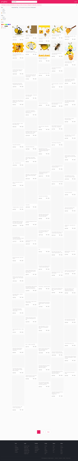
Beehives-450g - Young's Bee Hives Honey (70, 252)
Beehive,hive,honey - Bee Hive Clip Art (18, 258)
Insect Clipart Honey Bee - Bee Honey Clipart (70, 37)
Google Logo (26, 453)
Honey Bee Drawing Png (30, 146)
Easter (36, 452)
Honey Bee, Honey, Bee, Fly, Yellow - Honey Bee (31, 35)
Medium (3, 10)
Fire (53, 447)
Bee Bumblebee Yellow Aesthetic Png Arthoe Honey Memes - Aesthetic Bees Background (31, 287)
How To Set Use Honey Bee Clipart (69, 373)
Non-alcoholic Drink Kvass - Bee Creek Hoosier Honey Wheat (57, 232)
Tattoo (61, 453)
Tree (53, 452)
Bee (39, 249)
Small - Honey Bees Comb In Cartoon (18, 183)
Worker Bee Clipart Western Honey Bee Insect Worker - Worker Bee (17, 349)
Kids (45, 453)
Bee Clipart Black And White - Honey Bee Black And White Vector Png (70, 101)
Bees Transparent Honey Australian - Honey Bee (43, 58)
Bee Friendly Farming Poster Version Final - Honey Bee (57, 126)
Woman (46, 450)
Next (48, 432)
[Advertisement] (44, 16)
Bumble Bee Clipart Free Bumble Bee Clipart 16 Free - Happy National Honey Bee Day (31, 132)
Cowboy (46, 452)
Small (3, 11)
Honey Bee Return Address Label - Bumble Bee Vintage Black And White (17, 369)
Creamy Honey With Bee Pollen (44, 73)
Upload (75, 1)
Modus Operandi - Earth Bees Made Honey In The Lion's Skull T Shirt (70, 156)
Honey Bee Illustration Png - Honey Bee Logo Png (56, 35)
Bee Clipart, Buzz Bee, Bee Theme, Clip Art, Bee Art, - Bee (57, 252)
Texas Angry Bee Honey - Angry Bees (18, 330)
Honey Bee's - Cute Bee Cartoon (44, 286)
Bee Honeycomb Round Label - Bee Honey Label (57, 103)
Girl (45, 447)
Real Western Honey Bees (56, 142)
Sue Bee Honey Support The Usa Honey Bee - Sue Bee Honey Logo (18, 70)
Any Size (3, 12)
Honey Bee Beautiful (68, 192)
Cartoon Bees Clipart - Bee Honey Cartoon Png (69, 62)
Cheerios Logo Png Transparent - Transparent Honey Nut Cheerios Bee (44, 172)
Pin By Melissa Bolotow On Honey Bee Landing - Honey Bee (31, 52)
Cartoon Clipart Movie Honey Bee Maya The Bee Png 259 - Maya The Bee (31, 271)
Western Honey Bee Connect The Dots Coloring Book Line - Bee (31, 318)
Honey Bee (27, 204)
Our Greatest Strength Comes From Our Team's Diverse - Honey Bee (44, 231)
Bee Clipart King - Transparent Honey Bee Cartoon (70, 135)
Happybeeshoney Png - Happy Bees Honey (31, 241)
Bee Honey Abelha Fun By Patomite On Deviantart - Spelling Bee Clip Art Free (69, 289)
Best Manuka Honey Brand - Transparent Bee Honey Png (17, 84)
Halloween (36, 447)
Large (3, 9)
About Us (56, 458)
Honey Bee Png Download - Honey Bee (56, 68)
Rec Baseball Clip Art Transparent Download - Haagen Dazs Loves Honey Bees (18, 238)
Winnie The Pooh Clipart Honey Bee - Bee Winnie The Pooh (70, 271)
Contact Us (60, 458)
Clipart (3, 17)
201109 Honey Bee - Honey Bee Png (57, 84)
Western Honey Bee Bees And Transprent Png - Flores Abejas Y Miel (18, 277)
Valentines (36, 450)
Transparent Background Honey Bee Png (31, 222)
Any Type (4, 19)
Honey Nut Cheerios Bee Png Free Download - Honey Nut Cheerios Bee (31, 75)
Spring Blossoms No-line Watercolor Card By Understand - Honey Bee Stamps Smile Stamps (44, 150)
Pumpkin (16, 452)
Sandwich (16, 447)
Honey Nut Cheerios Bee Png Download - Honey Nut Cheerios (57, 352)
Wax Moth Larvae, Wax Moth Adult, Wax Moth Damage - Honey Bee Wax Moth (44, 215)
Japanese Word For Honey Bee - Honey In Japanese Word (31, 376)
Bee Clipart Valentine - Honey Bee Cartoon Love (18, 124)
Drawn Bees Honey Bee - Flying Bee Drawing (57, 272)
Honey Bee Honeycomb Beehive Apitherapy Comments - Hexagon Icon (57, 393)
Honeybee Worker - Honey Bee (18, 207)
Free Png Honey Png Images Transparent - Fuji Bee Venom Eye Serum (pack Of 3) (44, 383)
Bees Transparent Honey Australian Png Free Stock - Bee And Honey (18, 54)
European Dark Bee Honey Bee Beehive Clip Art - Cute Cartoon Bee (44, 303)
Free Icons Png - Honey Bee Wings (44, 127)
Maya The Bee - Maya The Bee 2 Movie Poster (31, 302)
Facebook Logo (26, 450)
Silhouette (4, 18)
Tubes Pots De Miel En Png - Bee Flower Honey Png (70, 208)
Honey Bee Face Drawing (43, 196)
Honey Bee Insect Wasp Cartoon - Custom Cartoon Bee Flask (44, 266)
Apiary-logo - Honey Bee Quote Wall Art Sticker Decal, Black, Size (31, 175)
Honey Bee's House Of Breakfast (57, 181)
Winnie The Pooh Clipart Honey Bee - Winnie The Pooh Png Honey (57, 289)
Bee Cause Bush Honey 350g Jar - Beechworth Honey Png (70, 320)
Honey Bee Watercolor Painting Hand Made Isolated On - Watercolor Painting (44, 366)
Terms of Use (68, 458)
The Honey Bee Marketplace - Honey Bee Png (57, 54)
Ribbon (61, 452)
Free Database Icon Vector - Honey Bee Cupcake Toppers (70, 176)
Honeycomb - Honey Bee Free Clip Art (70, 226)
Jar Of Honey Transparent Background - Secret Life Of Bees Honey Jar (30, 111)
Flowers (61, 447)
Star (53, 450)
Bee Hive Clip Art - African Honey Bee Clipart (69, 119)
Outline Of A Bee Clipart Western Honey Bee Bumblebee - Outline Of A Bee (70, 357)
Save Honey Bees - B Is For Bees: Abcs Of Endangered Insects (43, 327)
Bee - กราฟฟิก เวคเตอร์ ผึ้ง (30, 344)
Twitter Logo (26, 447)
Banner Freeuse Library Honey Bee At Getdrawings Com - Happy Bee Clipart (44, 349)
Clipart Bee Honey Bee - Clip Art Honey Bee (18, 37)
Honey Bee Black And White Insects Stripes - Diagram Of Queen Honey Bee (70, 80)
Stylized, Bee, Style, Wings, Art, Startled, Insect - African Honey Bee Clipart (18, 101)
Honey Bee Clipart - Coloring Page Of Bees (17, 295)
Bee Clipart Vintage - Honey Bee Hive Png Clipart (31, 95)
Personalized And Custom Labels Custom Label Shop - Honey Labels (17, 309)
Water (61, 450)
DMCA (64, 458)
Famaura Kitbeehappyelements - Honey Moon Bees (57, 166)
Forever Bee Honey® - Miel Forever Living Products (17, 407)
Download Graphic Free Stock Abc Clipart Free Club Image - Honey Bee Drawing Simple (18, 222)
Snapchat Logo (26, 452)
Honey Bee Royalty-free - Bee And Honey (44, 38)
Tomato (16, 450)
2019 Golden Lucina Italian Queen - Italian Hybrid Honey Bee (31, 158)
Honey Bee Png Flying (16, 144)
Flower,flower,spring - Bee (69, 343)
